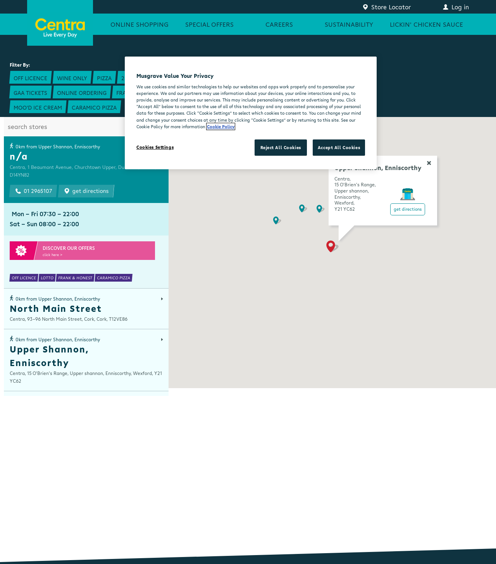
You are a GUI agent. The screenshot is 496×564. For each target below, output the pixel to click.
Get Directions (408, 209)
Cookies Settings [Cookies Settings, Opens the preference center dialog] (155, 147)
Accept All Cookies (339, 147)
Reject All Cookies (280, 147)
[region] (251, 113)
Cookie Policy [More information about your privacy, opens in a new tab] (220, 126)
